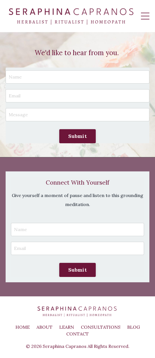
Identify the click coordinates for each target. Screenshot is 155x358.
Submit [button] (77, 136)
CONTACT (77, 334)
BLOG (133, 327)
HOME (22, 327)
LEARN (66, 327)
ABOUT (45, 327)
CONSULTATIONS (100, 327)
